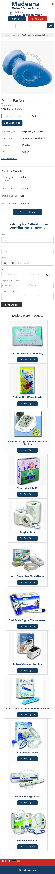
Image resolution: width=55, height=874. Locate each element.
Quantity (5, 269)
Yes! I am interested (27, 212)
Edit (34, 116)
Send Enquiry (28, 870)
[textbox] (22, 116)
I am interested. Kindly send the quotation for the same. (27, 296)
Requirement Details (9, 291)
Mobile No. (5, 257)
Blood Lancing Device (27, 796)
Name (3, 234)
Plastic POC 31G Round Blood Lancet (27, 708)
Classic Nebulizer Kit (28, 840)
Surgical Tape (27, 532)
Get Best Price (12, 122)
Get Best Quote (27, 359)
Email (3, 246)
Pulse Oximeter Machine (27, 664)
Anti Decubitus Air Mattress (27, 576)
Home (6, 35)
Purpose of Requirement (11, 280)
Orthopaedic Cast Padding (27, 353)
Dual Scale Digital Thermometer (27, 620)
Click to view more (9, 159)
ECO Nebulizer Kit (27, 752)
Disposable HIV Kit (27, 488)
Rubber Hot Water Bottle (27, 397)
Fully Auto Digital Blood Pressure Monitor (27, 443)
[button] (28, 14)
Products (15, 35)
